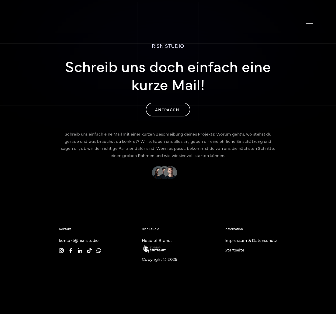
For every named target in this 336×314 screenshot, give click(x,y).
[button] (307, 23)
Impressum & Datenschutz (251, 240)
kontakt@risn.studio (79, 240)
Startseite (235, 250)
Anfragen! (168, 109)
